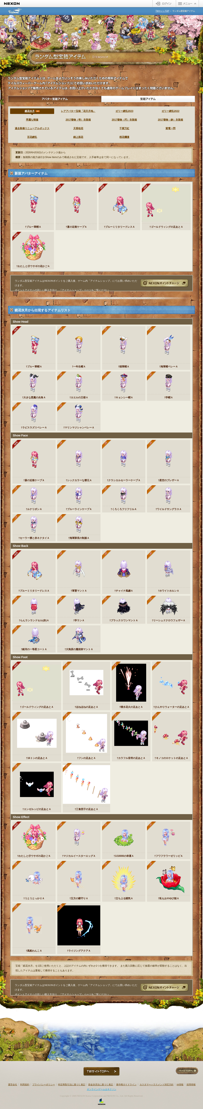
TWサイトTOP (162, 11)
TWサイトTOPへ (101, 1071)
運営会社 (12, 1084)
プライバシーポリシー (43, 1084)
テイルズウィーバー (15, 11)
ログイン (164, 3)
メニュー (187, 3)
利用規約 (24, 1084)
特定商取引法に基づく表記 (71, 1084)
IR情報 (180, 1084)
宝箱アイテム (148, 99)
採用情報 (191, 1084)
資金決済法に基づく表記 (100, 1084)
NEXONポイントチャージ (164, 283)
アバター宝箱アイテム (55, 99)
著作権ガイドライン (126, 1084)
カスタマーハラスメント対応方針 (157, 1084)
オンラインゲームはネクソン (101, 1089)
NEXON (12, 3)
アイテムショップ (72, 290)
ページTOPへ (187, 1071)
